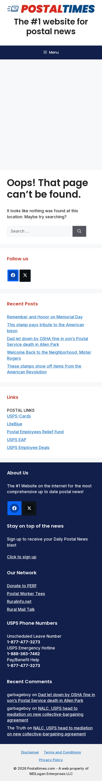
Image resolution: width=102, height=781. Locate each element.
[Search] (79, 231)
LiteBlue (14, 424)
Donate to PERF (22, 586)
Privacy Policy (51, 760)
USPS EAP (16, 439)
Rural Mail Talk (21, 609)
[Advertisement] (51, 112)
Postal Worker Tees (26, 593)
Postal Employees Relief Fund (35, 432)
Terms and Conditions (62, 752)
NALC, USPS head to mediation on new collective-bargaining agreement (45, 714)
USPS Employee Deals (28, 447)
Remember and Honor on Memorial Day (45, 317)
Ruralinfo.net (19, 601)
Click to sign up (21, 557)
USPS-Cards (19, 416)
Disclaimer (30, 752)
